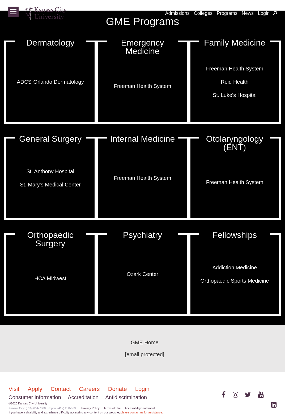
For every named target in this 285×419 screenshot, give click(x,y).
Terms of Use (112, 408)
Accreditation (83, 397)
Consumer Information (34, 397)
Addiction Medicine (234, 267)
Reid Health (235, 82)
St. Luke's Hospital (235, 95)
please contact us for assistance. (142, 412)
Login (264, 13)
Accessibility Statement (140, 408)
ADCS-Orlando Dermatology (50, 82)
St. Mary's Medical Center (50, 185)
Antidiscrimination (126, 397)
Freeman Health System (142, 86)
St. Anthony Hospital (50, 171)
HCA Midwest (50, 278)
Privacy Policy (90, 408)
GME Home (144, 342)
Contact (61, 389)
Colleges (203, 13)
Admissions (177, 13)
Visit (14, 389)
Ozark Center (142, 274)
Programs (227, 13)
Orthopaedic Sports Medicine (235, 281)
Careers (90, 389)
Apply (36, 389)
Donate (118, 389)
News (248, 13)
